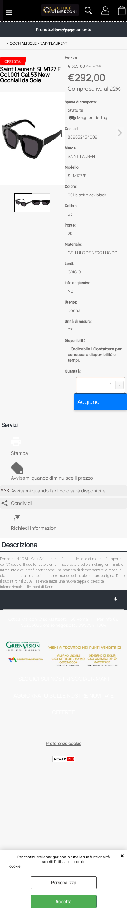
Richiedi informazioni (34, 528)
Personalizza (63, 883)
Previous (4, 133)
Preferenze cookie (63, 743)
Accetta (63, 901)
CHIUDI (122, 856)
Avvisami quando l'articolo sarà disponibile (58, 491)
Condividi (21, 503)
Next (120, 133)
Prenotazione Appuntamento (63, 29)
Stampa (19, 453)
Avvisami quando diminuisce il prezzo (52, 478)
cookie (15, 866)
